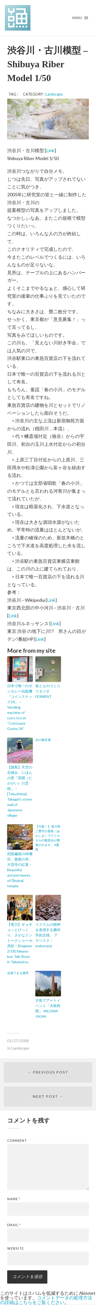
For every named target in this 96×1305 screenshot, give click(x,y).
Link (50, 150)
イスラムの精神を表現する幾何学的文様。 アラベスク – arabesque (47, 935)
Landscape (54, 94)
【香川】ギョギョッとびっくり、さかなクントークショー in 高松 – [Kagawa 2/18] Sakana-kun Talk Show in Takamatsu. (19, 943)
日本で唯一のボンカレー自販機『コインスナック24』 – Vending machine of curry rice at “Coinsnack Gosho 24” (19, 707)
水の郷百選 (43, 740)
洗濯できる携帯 (18, 973)
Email (14, 1225)
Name (13, 1199)
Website (15, 1248)
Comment (17, 1140)
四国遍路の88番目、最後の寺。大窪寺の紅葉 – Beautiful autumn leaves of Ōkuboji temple (20, 870)
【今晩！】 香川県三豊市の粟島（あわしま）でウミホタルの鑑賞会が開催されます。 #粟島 (47, 838)
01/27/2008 (18, 1040)
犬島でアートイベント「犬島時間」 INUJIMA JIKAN (47, 1008)
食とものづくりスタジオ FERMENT (47, 691)
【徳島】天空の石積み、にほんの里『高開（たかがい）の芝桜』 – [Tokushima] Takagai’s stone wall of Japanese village (19, 791)
